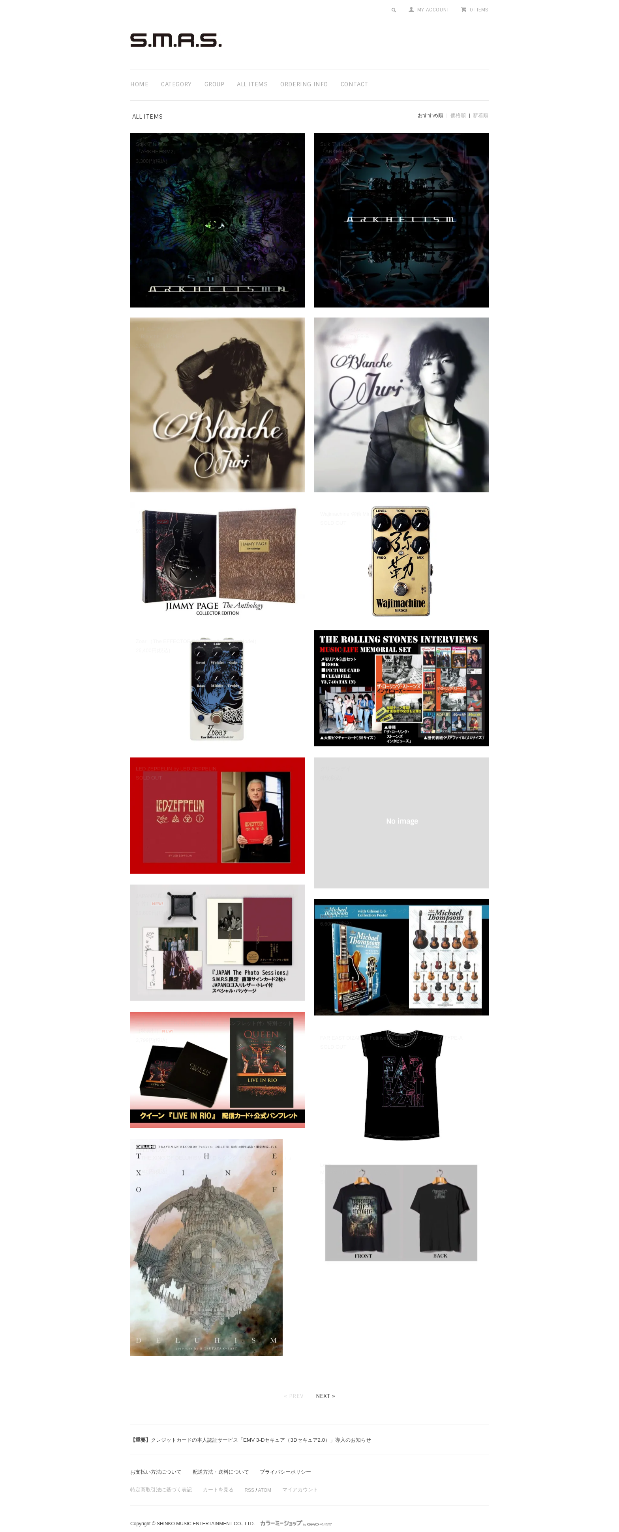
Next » (326, 1383)
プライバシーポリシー (295, 1460)
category (176, 84)
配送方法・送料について (227, 1460)
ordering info (304, 84)
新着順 (480, 115)
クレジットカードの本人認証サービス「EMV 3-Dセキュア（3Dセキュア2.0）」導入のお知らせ (259, 1428)
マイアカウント (291, 1478)
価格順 (458, 115)
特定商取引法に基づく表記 (158, 1478)
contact (354, 84)
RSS (242, 1478)
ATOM (257, 1478)
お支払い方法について (158, 1460)
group (214, 84)
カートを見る (212, 1478)
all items (252, 84)
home (139, 84)
